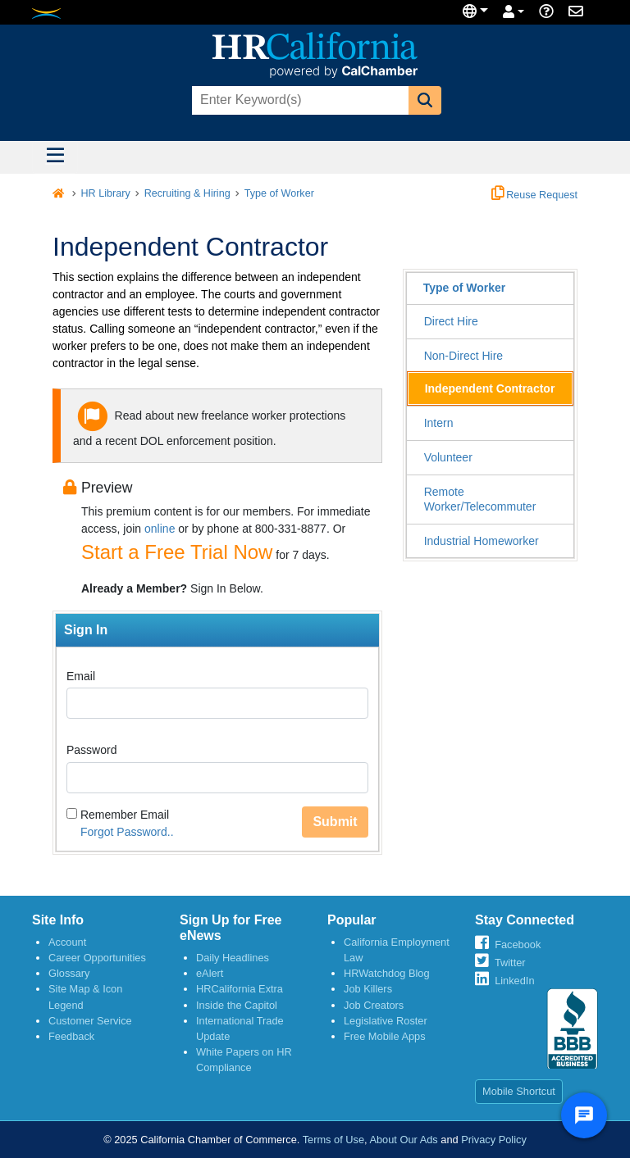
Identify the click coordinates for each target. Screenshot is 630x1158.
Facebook (518, 944)
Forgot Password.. (127, 831)
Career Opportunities (97, 957)
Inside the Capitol (236, 1005)
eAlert (209, 973)
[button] (425, 100)
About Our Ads (403, 1139)
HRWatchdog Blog (387, 973)
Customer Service (90, 1021)
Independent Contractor (490, 388)
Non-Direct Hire (463, 355)
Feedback (71, 1036)
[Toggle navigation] (55, 157)
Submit (335, 822)
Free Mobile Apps (385, 1036)
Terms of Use (333, 1139)
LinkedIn (514, 980)
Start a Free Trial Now (176, 552)
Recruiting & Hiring (187, 193)
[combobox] (298, 100)
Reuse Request (534, 195)
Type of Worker (279, 193)
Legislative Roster (385, 1021)
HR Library (105, 193)
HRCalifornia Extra (239, 989)
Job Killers (368, 989)
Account (67, 942)
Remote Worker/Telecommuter (480, 499)
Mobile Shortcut (518, 1091)
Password (91, 749)
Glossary (69, 973)
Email (80, 676)
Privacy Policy (494, 1139)
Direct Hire (451, 321)
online (159, 528)
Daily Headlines (232, 957)
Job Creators (374, 1005)
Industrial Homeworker (481, 540)
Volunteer (448, 457)
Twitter (510, 962)
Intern (439, 422)
